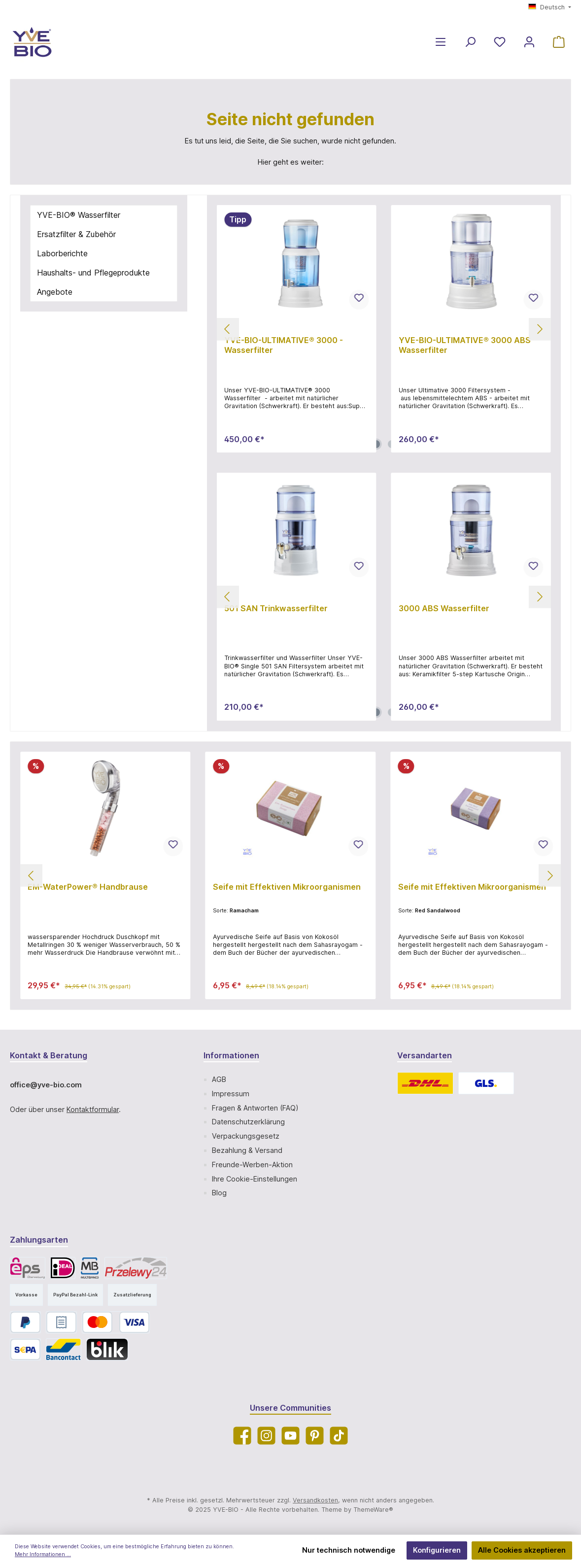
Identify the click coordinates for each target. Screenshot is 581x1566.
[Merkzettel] (499, 42)
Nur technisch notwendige (348, 1550)
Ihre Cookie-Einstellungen (254, 1179)
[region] (384, 329)
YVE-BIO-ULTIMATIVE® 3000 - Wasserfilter (283, 345)
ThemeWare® (373, 1509)
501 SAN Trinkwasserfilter (276, 608)
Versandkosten (315, 1500)
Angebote (54, 292)
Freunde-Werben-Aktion (252, 1164)
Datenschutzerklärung (248, 1121)
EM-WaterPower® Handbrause (88, 887)
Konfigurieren (437, 1550)
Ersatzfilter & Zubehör (76, 234)
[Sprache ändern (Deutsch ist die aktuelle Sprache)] (549, 7)
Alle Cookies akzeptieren (522, 1550)
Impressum (230, 1093)
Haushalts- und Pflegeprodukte (93, 273)
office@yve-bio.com (46, 1084)
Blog (219, 1192)
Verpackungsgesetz (245, 1136)
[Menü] (440, 42)
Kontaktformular (93, 1109)
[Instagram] (266, 1436)
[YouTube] (290, 1436)
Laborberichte (62, 253)
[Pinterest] (315, 1436)
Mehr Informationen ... (43, 1554)
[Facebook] (242, 1436)
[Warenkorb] (559, 42)
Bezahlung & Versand (247, 1150)
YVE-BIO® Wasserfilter (78, 215)
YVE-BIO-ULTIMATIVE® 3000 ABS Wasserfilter (465, 345)
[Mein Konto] (529, 42)
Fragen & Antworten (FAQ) (255, 1108)
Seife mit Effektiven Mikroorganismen (287, 887)
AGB (219, 1079)
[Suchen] (470, 42)
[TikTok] (339, 1436)
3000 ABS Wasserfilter (444, 608)
